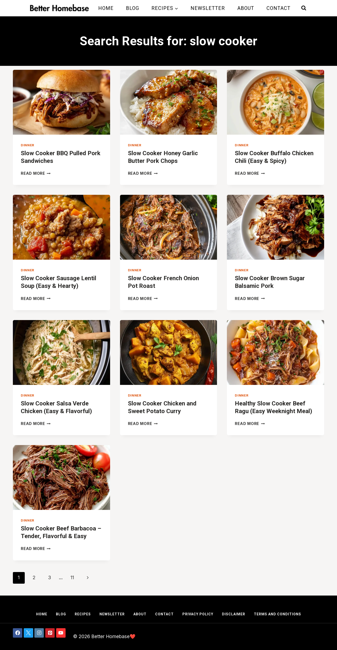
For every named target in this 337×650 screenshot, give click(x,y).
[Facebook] (17, 633)
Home (106, 8)
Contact (278, 8)
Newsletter (208, 8)
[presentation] (61, 102)
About (245, 8)
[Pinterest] (50, 633)
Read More (36, 173)
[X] (28, 633)
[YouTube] (61, 633)
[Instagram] (39, 633)
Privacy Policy (197, 614)
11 (72, 577)
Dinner (27, 145)
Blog (132, 8)
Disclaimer (233, 614)
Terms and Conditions (277, 614)
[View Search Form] (303, 8)
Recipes (83, 614)
